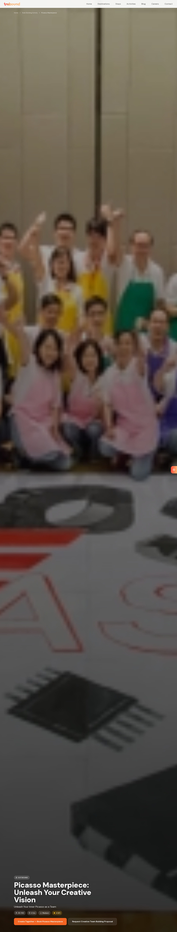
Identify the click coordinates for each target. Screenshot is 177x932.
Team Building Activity (30, 13)
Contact (169, 4)
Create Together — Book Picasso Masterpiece (40, 921)
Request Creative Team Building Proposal (92, 921)
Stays (118, 4)
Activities (131, 4)
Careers (155, 4)
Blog (143, 4)
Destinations (104, 4)
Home (89, 4)
